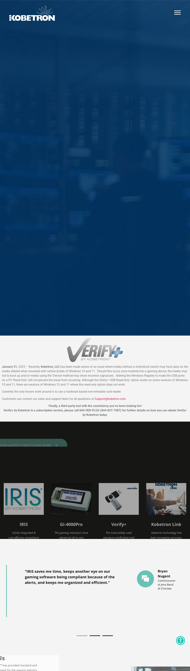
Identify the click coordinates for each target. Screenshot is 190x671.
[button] (21, 587)
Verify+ (118, 554)
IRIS (24, 554)
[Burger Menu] (177, 12)
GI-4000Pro (71, 554)
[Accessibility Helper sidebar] (180, 640)
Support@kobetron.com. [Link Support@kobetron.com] (110, 399)
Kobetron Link (166, 554)
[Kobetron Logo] (32, 13)
